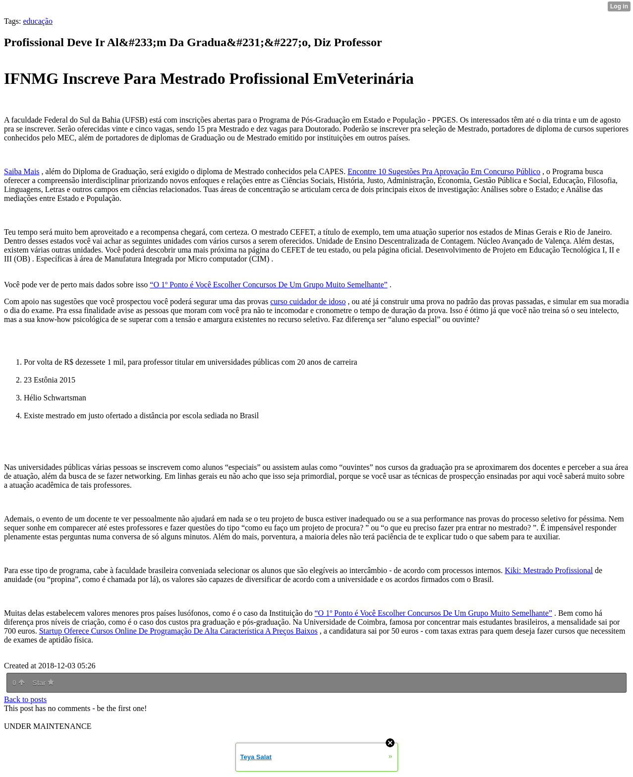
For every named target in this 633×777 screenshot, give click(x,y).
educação (38, 21)
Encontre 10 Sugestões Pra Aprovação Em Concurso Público (443, 171)
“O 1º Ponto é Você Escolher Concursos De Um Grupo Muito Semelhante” (268, 284)
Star (43, 683)
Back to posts (25, 699)
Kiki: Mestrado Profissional (549, 570)
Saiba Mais (22, 171)
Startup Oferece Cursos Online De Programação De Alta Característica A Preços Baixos (178, 631)
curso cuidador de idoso (307, 301)
